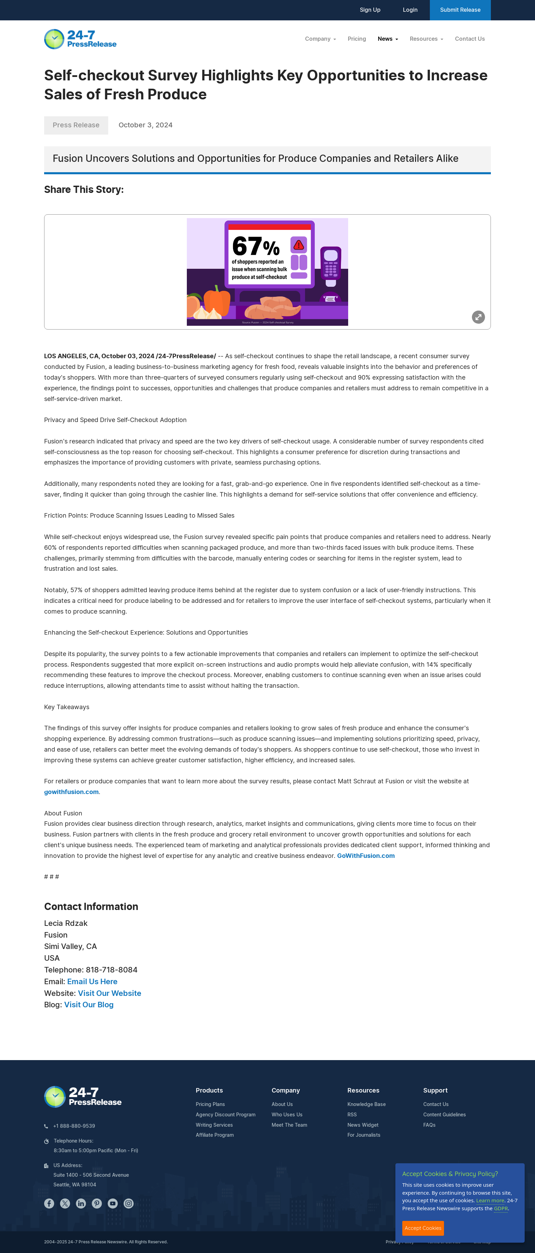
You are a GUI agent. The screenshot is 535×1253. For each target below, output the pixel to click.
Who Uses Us (287, 1115)
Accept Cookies (423, 1228)
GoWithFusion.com (366, 856)
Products (209, 1091)
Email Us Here (92, 982)
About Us (282, 1104)
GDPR (501, 1208)
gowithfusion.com (71, 792)
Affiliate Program (215, 1135)
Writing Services (214, 1125)
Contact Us (470, 39)
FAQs (429, 1125)
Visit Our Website (109, 993)
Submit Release (460, 10)
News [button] (386, 39)
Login (410, 10)
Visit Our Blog (89, 1005)
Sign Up (370, 10)
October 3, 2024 (146, 125)
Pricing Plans (210, 1104)
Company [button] (318, 39)
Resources (363, 1091)
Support (435, 1091)
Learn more (490, 1200)
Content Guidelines (444, 1115)
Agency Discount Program (225, 1115)
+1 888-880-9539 (74, 1126)
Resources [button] (424, 39)
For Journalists (364, 1135)
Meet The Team (289, 1125)
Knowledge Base (366, 1104)
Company (286, 1091)
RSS (352, 1115)
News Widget (362, 1125)
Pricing (357, 39)
